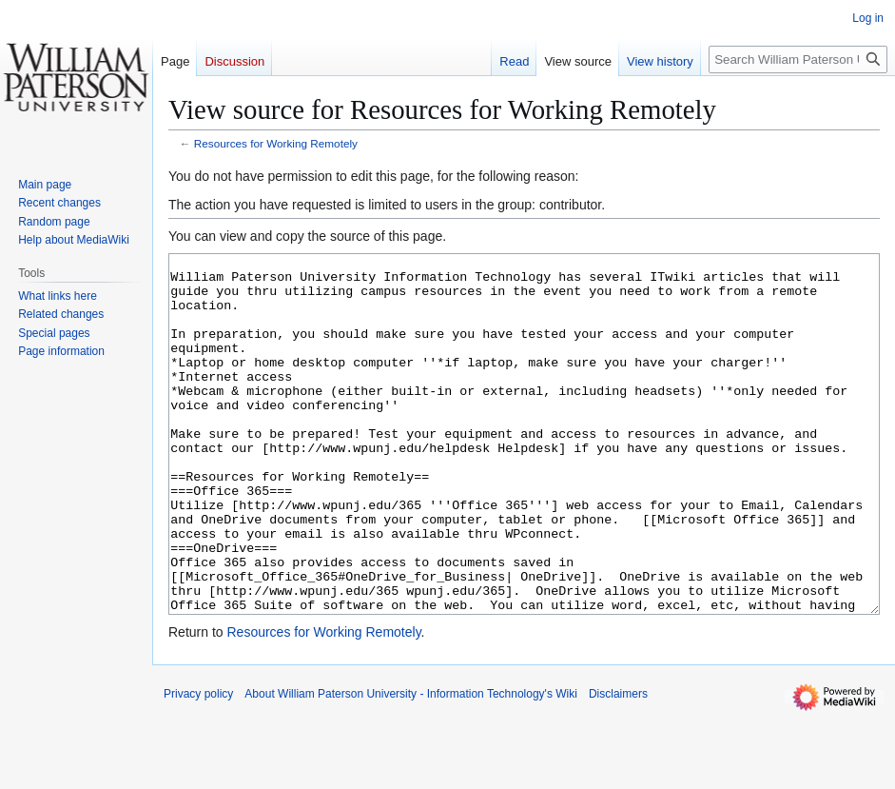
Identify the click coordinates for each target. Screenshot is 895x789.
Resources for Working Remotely (276, 143)
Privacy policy (198, 765)
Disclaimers (618, 765)
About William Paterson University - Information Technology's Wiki (410, 765)
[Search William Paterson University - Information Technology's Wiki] (798, 59)
